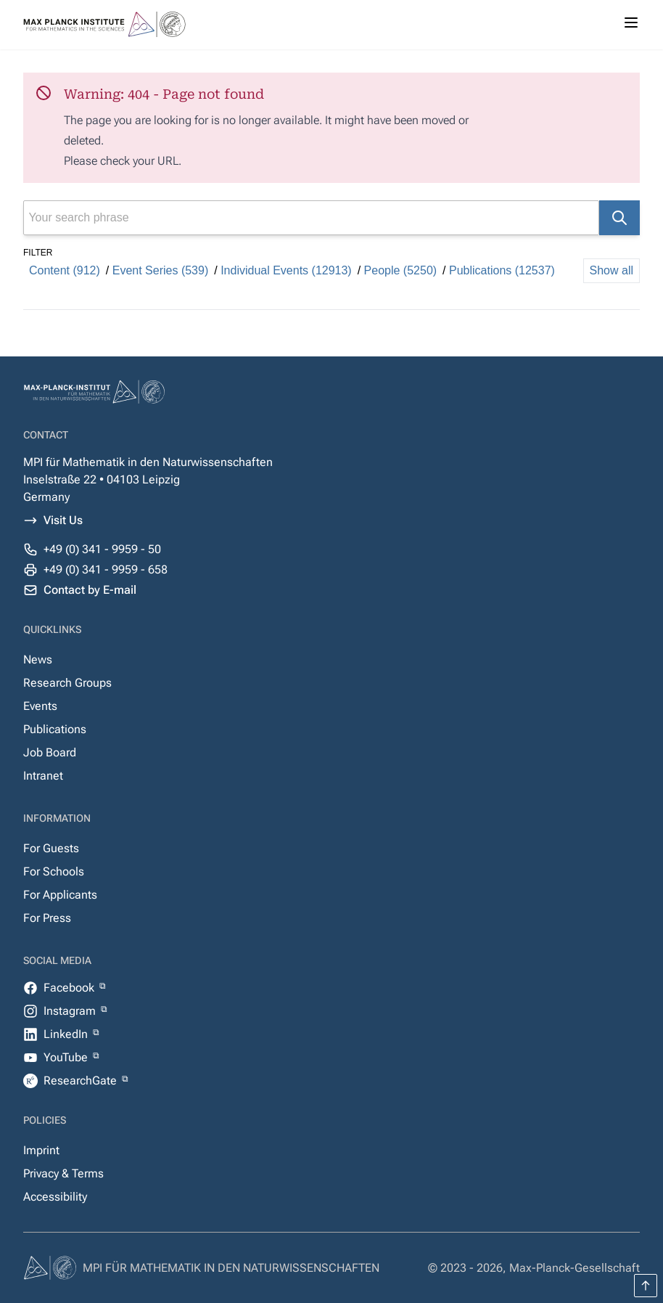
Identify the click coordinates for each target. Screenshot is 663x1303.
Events (40, 706)
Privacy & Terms (63, 1173)
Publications (54, 729)
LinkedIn (67, 1034)
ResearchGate (82, 1080)
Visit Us (63, 520)
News (37, 659)
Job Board (49, 752)
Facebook (70, 987)
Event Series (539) (160, 270)
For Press (47, 918)
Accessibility (55, 1197)
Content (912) (64, 270)
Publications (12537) (502, 270)
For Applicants (60, 895)
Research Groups (67, 683)
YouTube (67, 1057)
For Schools (53, 871)
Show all (611, 270)
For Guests (51, 848)
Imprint (41, 1150)
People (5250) (400, 270)
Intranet (43, 776)
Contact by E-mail (90, 590)
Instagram (71, 1011)
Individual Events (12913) (286, 270)
